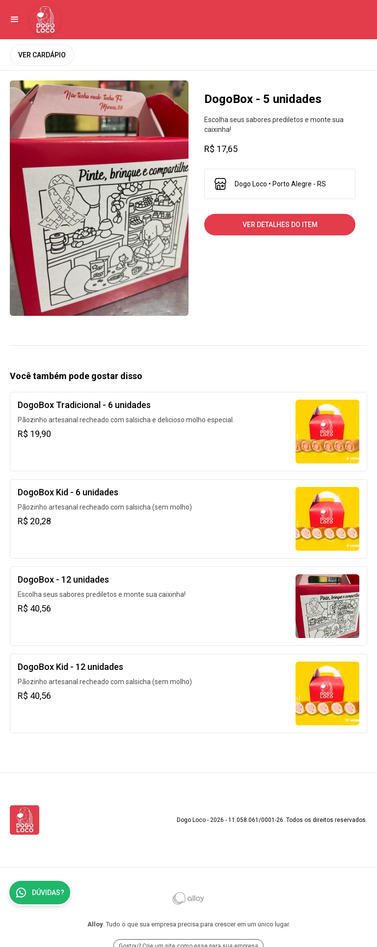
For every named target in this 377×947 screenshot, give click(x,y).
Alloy (95, 924)
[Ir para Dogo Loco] (45, 19)
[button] (14, 19)
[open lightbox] (99, 198)
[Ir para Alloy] (188, 898)
